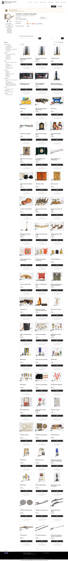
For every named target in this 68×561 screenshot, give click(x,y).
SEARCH (53, 6)
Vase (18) (7, 72)
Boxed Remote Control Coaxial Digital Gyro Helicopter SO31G (25, 84)
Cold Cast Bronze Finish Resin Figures (56, 485)
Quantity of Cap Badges (40, 334)
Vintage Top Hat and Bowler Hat (26, 184)
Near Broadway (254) (9, 94)
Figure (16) (7, 74)
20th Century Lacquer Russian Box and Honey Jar (41, 310)
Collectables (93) (8, 45)
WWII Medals (54, 359)
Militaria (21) (8, 71)
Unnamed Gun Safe (55, 58)
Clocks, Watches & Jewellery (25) (11, 49)
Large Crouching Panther (25, 284)
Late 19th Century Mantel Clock (41, 134)
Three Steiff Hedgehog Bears (56, 134)
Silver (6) (7, 66)
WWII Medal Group (55, 434)
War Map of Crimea (24, 434)
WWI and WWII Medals (40, 485)
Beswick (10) (8, 64)
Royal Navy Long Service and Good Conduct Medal (56, 460)
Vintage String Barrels (55, 259)
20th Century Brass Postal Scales (56, 209)
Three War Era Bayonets (40, 535)
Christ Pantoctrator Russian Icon (26, 159)
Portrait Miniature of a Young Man (40, 159)
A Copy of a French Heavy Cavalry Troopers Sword (56, 536)
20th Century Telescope (56, 309)
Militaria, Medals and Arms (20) (11, 84)
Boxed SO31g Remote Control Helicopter (40, 84)
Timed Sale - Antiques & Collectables (26, 14)
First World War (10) (9, 65)
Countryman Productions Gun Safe (40, 59)
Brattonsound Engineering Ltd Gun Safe (26, 59)
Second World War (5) (9, 67)
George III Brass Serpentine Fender (41, 234)
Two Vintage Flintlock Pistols (55, 511)
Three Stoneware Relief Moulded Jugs (40, 260)
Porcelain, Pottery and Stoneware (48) (11, 80)
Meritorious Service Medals (41, 359)
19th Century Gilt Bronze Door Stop (25, 234)
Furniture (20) (8, 50)
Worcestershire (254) (9, 91)
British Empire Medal (24, 409)
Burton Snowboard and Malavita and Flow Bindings (57, 84)
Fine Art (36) (8, 48)
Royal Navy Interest (55, 409)
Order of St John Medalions (41, 384)
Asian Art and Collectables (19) (11, 85)
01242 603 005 (28, 552)
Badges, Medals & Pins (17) (10, 73)
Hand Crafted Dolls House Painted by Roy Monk (56, 285)
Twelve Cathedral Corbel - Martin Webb (26, 260)
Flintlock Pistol (23, 535)
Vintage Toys (23, 108)
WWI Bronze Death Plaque (41, 434)
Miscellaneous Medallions (56, 384)
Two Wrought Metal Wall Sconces (56, 234)
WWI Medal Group (39, 459)
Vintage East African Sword (41, 510)
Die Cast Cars (54, 108)
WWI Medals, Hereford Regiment (56, 335)
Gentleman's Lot (23, 309)
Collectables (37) (8, 81)
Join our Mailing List (45, 552)
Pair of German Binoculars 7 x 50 (26, 335)
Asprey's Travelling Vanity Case (41, 285)
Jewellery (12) (8, 58)
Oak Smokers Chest (39, 183)
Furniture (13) (8, 57)
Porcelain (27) (8, 55)
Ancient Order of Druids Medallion (40, 410)
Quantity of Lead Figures (25, 133)
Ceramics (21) (8, 56)
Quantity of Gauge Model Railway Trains (41, 109)
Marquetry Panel (54, 183)
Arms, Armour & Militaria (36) (10, 54)
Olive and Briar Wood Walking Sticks (55, 159)
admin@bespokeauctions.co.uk (31, 553)
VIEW (26, 64)
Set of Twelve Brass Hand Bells (41, 209)
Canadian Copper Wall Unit (26, 209)
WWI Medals (23, 359)
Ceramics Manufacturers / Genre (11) (11, 63)
